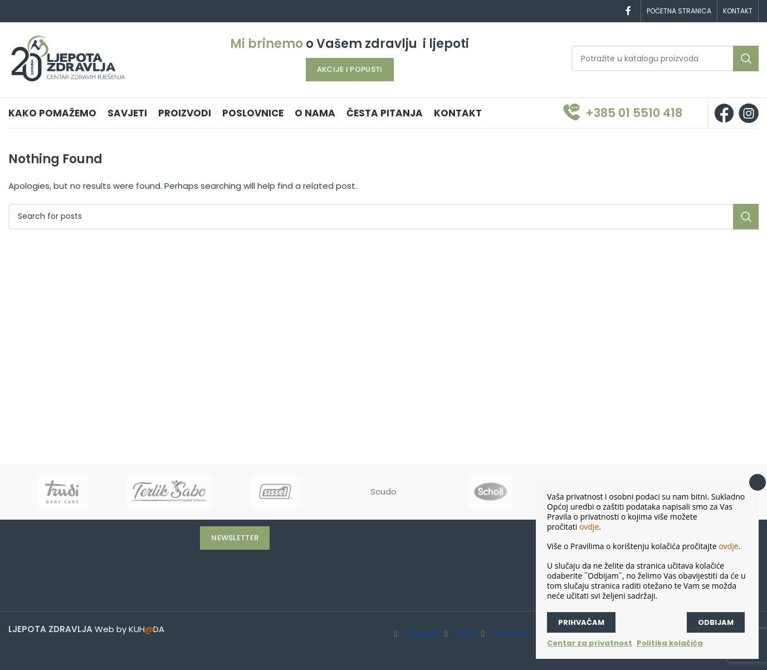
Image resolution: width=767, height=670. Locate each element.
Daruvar (512, 633)
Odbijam (716, 622)
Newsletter (234, 537)
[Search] (665, 58)
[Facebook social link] (628, 10)
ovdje (589, 526)
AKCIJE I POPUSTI (350, 69)
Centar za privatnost (589, 643)
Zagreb (422, 633)
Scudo (383, 491)
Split (466, 633)
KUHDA (146, 629)
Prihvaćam (581, 622)
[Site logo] (68, 57)
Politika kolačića (670, 643)
